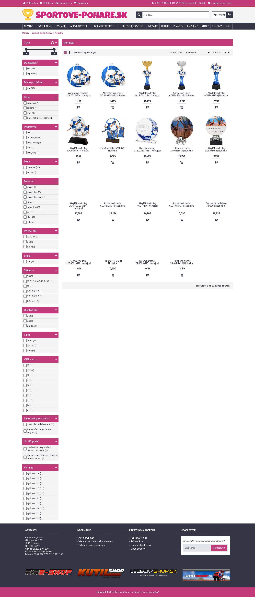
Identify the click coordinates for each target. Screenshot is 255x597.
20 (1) (28, 286)
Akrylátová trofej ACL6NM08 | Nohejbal (216, 149)
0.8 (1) (28, 321)
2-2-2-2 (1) (30, 326)
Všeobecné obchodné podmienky (95, 541)
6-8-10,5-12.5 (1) (33, 291)
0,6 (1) (28, 316)
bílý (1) (28, 132)
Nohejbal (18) (32, 167)
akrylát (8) (30, 187)
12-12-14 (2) (31, 236)
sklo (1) (29, 147)
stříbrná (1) (30, 108)
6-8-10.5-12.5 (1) (33, 296)
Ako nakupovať (85, 537)
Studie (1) (30, 172)
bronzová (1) (31, 103)
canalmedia (152, 592)
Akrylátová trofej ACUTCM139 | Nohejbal (216, 94)
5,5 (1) (28, 242)
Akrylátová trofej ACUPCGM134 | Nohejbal (147, 94)
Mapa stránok (137, 548)
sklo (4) (29, 222)
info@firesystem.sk (42, 551)
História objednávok (140, 545)
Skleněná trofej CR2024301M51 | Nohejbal (147, 149)
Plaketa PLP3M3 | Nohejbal (113, 262)
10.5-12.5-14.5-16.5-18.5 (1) (38, 281)
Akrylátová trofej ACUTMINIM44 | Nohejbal (182, 204)
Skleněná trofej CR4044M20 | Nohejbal (181, 262)
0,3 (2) (28, 276)
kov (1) (29, 212)
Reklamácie (136, 541)
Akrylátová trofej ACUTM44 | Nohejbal (147, 204)
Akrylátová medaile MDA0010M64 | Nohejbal (78, 94)
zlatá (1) (29, 113)
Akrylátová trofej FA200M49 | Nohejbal (78, 149)
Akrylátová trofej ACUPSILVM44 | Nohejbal (113, 204)
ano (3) (29, 261)
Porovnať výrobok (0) (85, 52)
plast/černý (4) (32, 142)
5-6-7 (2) (29, 246)
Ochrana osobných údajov (91, 545)
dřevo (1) (29, 202)
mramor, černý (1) (33, 137)
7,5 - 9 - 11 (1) (32, 301)
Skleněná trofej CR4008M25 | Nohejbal (147, 262)
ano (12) (29, 88)
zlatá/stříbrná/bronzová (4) (38, 118)
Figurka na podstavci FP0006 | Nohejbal (216, 204)
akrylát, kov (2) (32, 192)
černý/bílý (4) (31, 152)
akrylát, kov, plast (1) (35, 197)
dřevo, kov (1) (32, 207)
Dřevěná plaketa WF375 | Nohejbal (112, 149)
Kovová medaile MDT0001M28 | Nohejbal (78, 262)
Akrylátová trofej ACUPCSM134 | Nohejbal (182, 94)
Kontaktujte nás (138, 537)
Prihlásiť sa (219, 547)
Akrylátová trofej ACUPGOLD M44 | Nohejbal (78, 206)
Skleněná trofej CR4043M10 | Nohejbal (181, 149)
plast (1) (29, 217)
